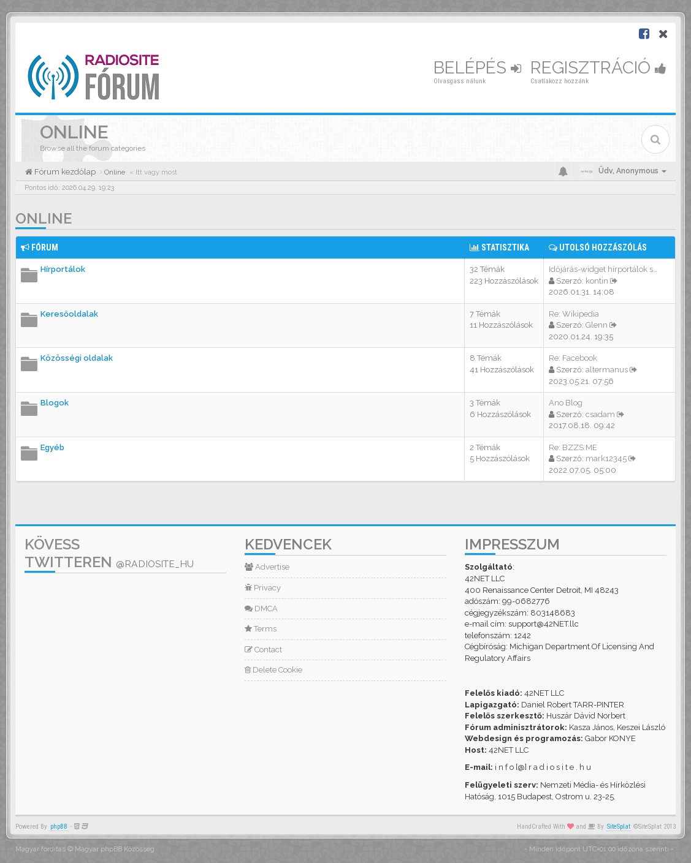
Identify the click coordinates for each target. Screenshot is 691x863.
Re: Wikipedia (574, 313)
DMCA (261, 608)
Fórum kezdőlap (64, 171)
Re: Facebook (573, 358)
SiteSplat (618, 827)
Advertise (267, 566)
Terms (261, 628)
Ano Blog (565, 402)
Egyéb (52, 447)
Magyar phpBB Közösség (115, 849)
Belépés (477, 68)
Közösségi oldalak (76, 358)
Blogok (54, 402)
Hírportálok (62, 269)
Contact (263, 649)
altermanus (607, 369)
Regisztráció (598, 68)
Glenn (597, 325)
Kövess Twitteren (109, 553)
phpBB (58, 827)
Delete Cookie (273, 669)
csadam (600, 414)
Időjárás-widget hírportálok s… (603, 269)
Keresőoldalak (69, 313)
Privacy (263, 587)
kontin (597, 280)
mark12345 (606, 458)
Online (43, 218)
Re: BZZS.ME (573, 447)
